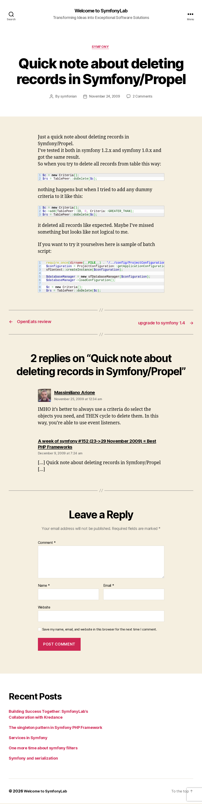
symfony (101, 48)
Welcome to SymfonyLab (101, 10)
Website (44, 608)
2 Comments (143, 98)
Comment (47, 543)
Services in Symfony (28, 738)
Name (44, 586)
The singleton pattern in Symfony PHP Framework (55, 728)
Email (108, 586)
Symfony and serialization (33, 759)
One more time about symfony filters (43, 748)
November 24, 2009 (104, 98)
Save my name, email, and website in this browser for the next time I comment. (99, 630)
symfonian (67, 98)
